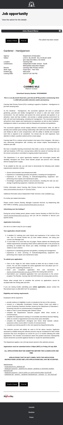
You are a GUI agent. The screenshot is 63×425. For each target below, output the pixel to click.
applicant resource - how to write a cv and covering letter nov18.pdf (28, 372)
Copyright (31, 407)
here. (52, 194)
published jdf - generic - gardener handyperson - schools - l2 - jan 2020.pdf (31, 374)
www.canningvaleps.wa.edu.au (14, 189)
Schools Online (30, 189)
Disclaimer (31, 412)
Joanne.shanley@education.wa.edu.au (19, 272)
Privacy (31, 417)
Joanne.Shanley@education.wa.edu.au (31, 204)
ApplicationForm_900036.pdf (15, 367)
